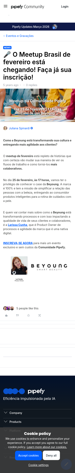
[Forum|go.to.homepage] (34, 6)
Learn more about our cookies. (47, 447)
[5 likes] (20, 308)
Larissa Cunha (17, 224)
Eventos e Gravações (20, 35)
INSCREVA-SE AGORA (18, 243)
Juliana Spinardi (19, 128)
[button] (5, 7)
